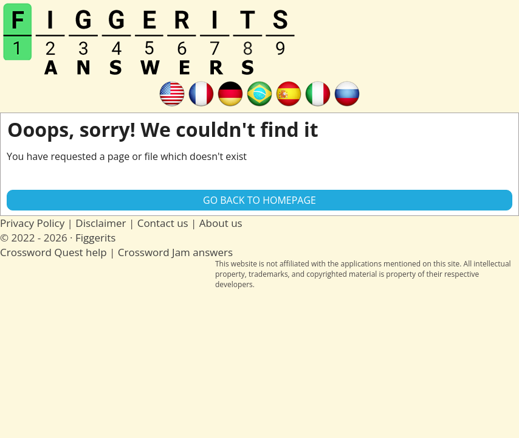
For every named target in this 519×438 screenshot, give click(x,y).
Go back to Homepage (259, 200)
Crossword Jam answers (175, 252)
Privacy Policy (32, 223)
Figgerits (95, 238)
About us (220, 223)
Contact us (162, 223)
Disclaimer (100, 223)
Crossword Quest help (53, 252)
